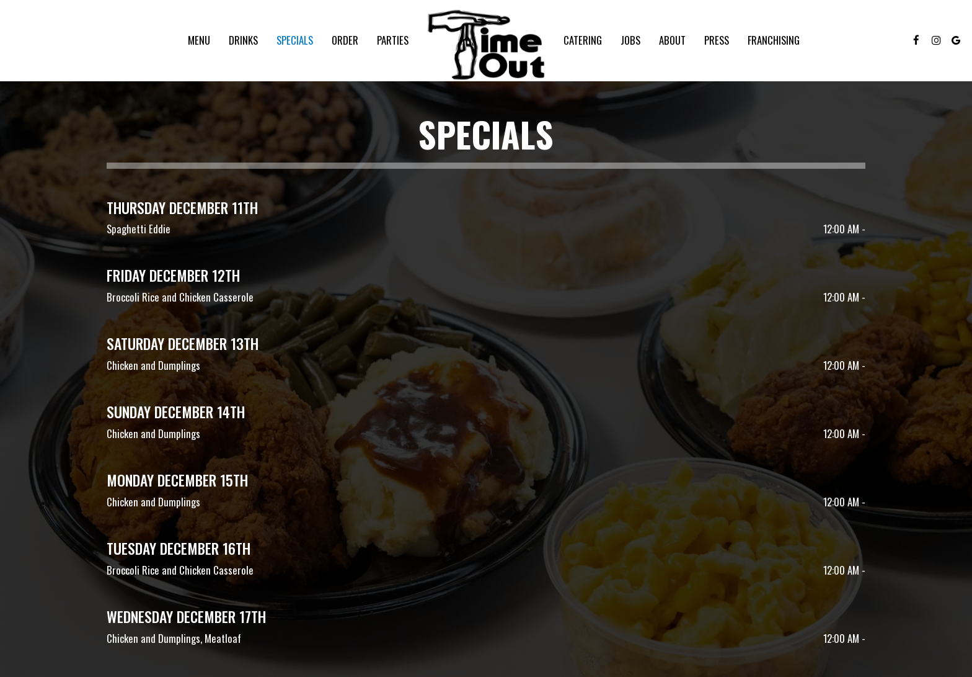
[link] (486, 43)
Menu (199, 40)
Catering (582, 40)
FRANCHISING (774, 40)
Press (716, 40)
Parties (393, 40)
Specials (294, 40)
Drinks (243, 40)
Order (345, 40)
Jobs (630, 40)
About (672, 40)
